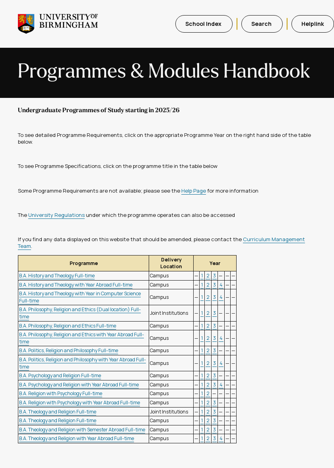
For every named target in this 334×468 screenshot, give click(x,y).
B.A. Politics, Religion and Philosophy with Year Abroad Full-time (82, 363)
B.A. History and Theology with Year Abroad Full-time (75, 284)
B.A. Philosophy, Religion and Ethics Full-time (67, 325)
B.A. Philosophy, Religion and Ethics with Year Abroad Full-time (81, 338)
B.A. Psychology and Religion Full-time (60, 375)
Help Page (193, 190)
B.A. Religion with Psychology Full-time (60, 393)
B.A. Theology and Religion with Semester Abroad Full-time (82, 429)
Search (262, 23)
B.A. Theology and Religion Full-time (57, 411)
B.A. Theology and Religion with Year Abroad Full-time (76, 438)
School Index (204, 23)
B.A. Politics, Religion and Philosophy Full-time (68, 350)
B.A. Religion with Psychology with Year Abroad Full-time (79, 402)
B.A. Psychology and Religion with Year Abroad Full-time (79, 384)
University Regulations (56, 214)
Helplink (312, 23)
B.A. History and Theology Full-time (57, 275)
